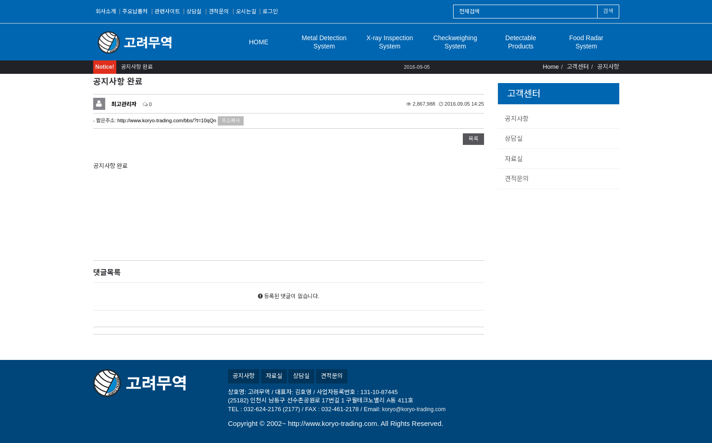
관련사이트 (167, 11)
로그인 (270, 11)
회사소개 (106, 11)
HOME (259, 42)
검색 (608, 11)
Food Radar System (586, 42)
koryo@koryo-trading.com (414, 409)
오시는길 (246, 11)
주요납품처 (135, 11)
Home (551, 66)
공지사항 (517, 118)
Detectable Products (520, 42)
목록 (473, 139)
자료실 (514, 158)
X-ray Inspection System (389, 42)
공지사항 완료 (137, 67)
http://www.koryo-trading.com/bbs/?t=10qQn (166, 120)
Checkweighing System (455, 42)
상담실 (194, 11)
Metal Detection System (324, 42)
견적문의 (219, 11)
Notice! (105, 67)
